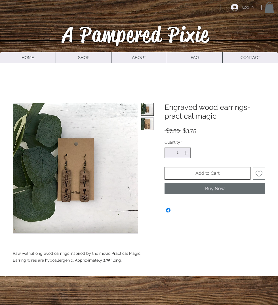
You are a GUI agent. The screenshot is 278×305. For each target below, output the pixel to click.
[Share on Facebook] (168, 210)
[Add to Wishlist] (259, 173)
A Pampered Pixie (135, 34)
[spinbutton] (177, 153)
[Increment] (186, 153)
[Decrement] (168, 153)
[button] (269, 7)
